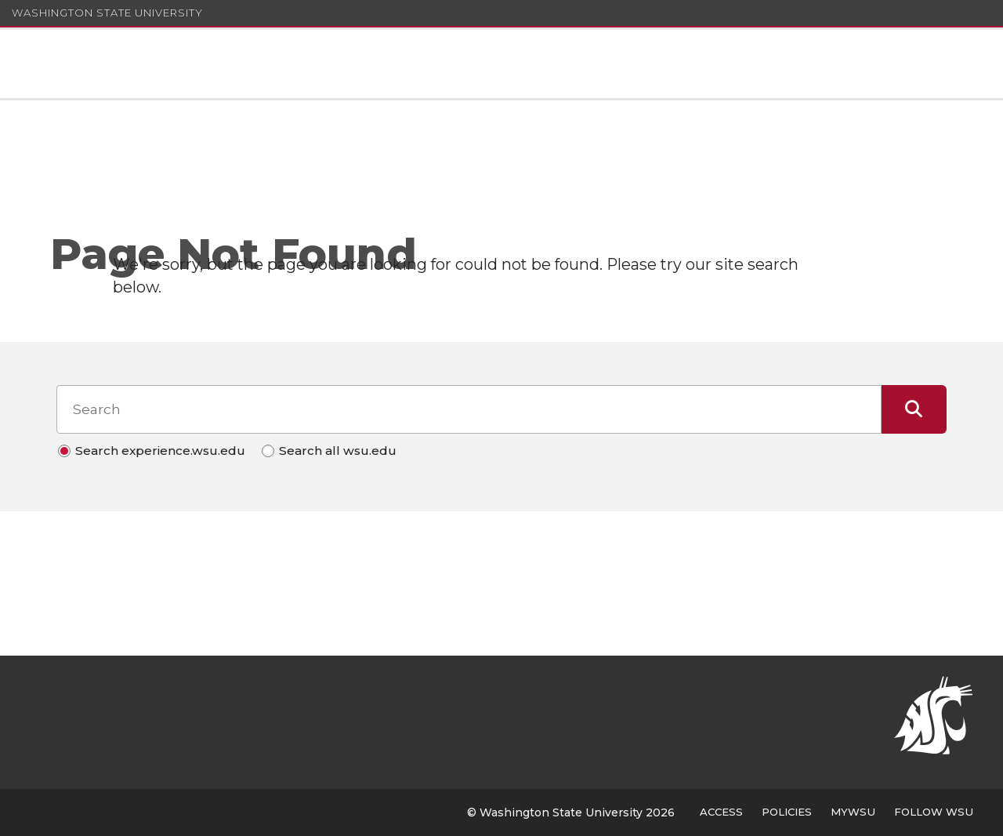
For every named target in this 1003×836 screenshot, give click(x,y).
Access (721, 811)
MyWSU (853, 811)
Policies (787, 811)
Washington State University (107, 12)
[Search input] (468, 409)
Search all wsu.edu (337, 450)
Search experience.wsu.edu (160, 450)
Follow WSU (933, 811)
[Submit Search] (914, 409)
